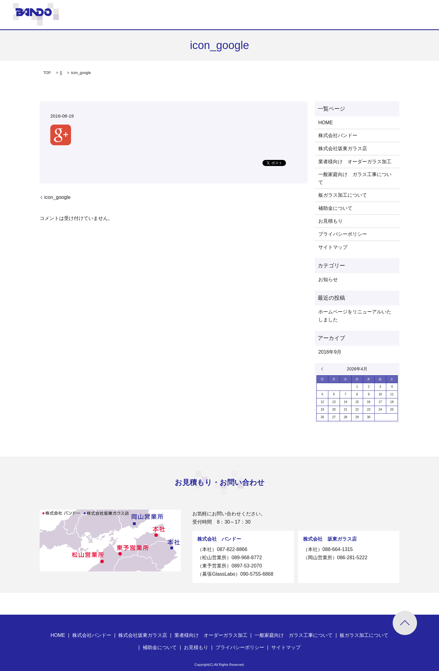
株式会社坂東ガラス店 (342, 148)
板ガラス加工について (342, 195)
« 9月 (324, 369)
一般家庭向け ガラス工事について (354, 178)
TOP (47, 73)
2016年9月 (330, 352)
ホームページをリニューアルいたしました (354, 315)
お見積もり (330, 221)
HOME (325, 122)
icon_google (57, 197)
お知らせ (328, 279)
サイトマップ (333, 247)
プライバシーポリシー (342, 234)
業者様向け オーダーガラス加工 (354, 161)
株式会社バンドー (337, 135)
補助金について (335, 208)
